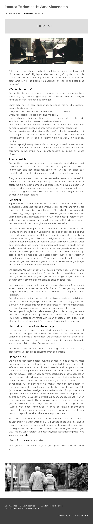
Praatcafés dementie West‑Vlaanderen (36, 7)
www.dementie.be (19, 435)
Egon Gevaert (78, 516)
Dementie (28, 14)
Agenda (39, 14)
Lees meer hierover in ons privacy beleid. (22, 508)
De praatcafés (12, 14)
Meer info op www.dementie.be (26, 440)
